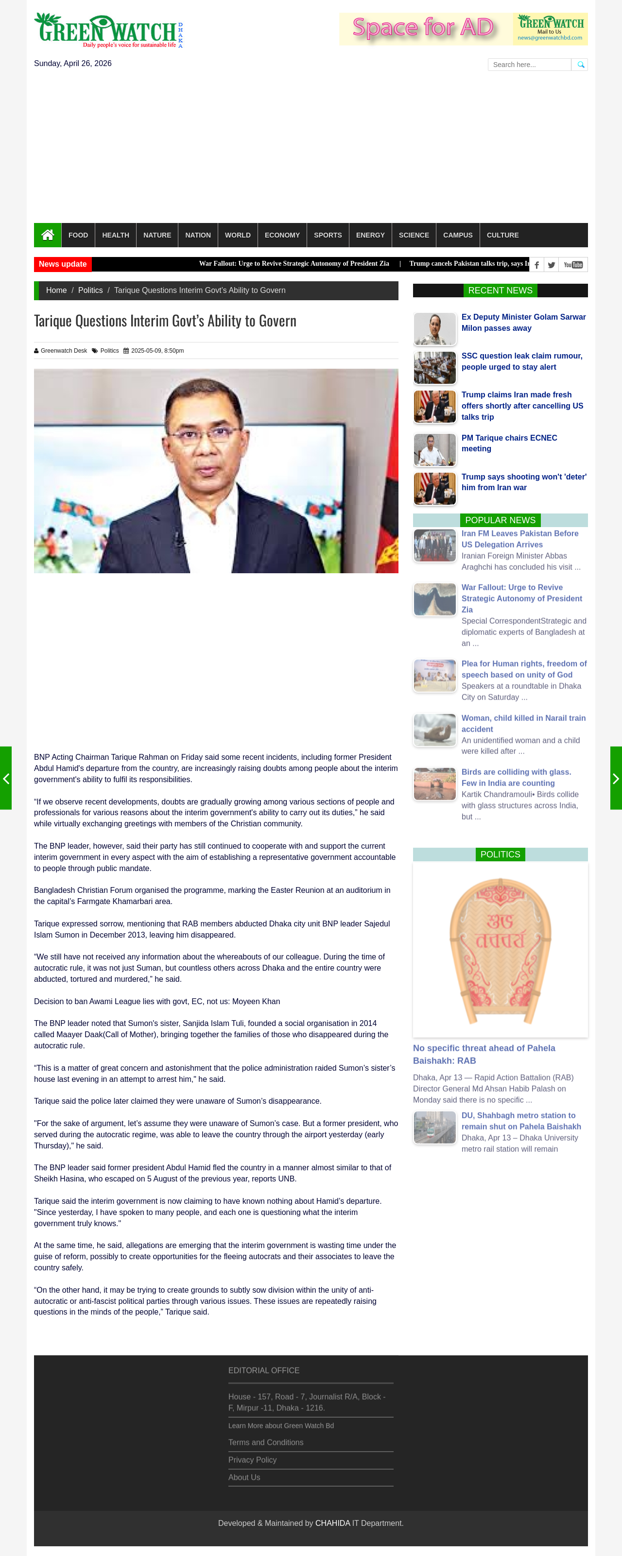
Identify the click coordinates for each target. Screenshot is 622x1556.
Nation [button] (198, 235)
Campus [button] (458, 235)
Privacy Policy (252, 1454)
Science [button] (414, 235)
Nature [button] (157, 235)
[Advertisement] (311, 150)
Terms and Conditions (266, 1437)
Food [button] (78, 235)
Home (56, 290)
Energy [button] (370, 235)
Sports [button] (328, 235)
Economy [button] (282, 235)
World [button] (238, 235)
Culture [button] (503, 235)
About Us (244, 1472)
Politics (90, 290)
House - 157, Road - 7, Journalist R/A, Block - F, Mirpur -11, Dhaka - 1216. (307, 1396)
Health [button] (115, 235)
